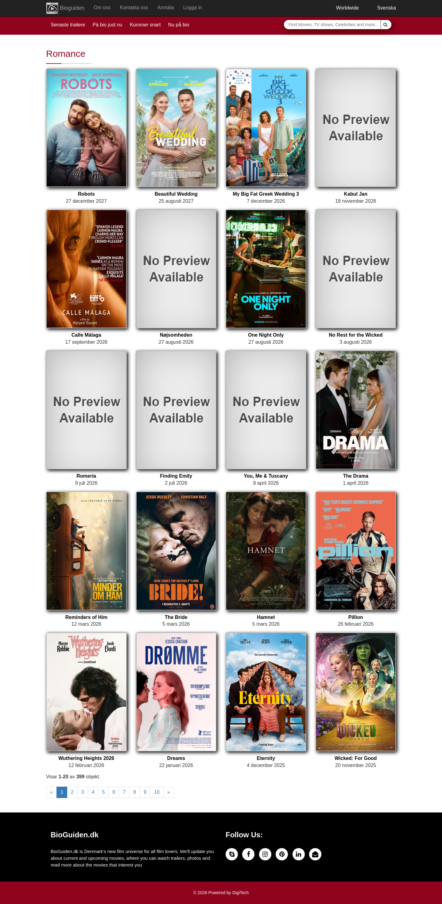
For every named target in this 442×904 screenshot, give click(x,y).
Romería (86, 476)
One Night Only (266, 335)
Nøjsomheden (176, 335)
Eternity (266, 758)
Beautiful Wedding (176, 194)
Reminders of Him (86, 617)
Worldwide (343, 7)
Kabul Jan (355, 194)
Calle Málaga (86, 335)
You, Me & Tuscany (266, 476)
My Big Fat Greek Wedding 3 (266, 194)
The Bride (176, 617)
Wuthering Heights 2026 (86, 758)
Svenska (382, 7)
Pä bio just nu (107, 24)
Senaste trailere (68, 24)
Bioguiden (65, 8)
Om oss (102, 7)
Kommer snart (145, 24)
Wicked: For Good (356, 758)
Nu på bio (178, 24)
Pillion (355, 617)
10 (157, 792)
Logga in (192, 7)
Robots (86, 194)
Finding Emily (176, 476)
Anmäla (165, 7)
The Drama (355, 476)
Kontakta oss (134, 7)
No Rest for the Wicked (355, 335)
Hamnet (266, 617)
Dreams (176, 758)
